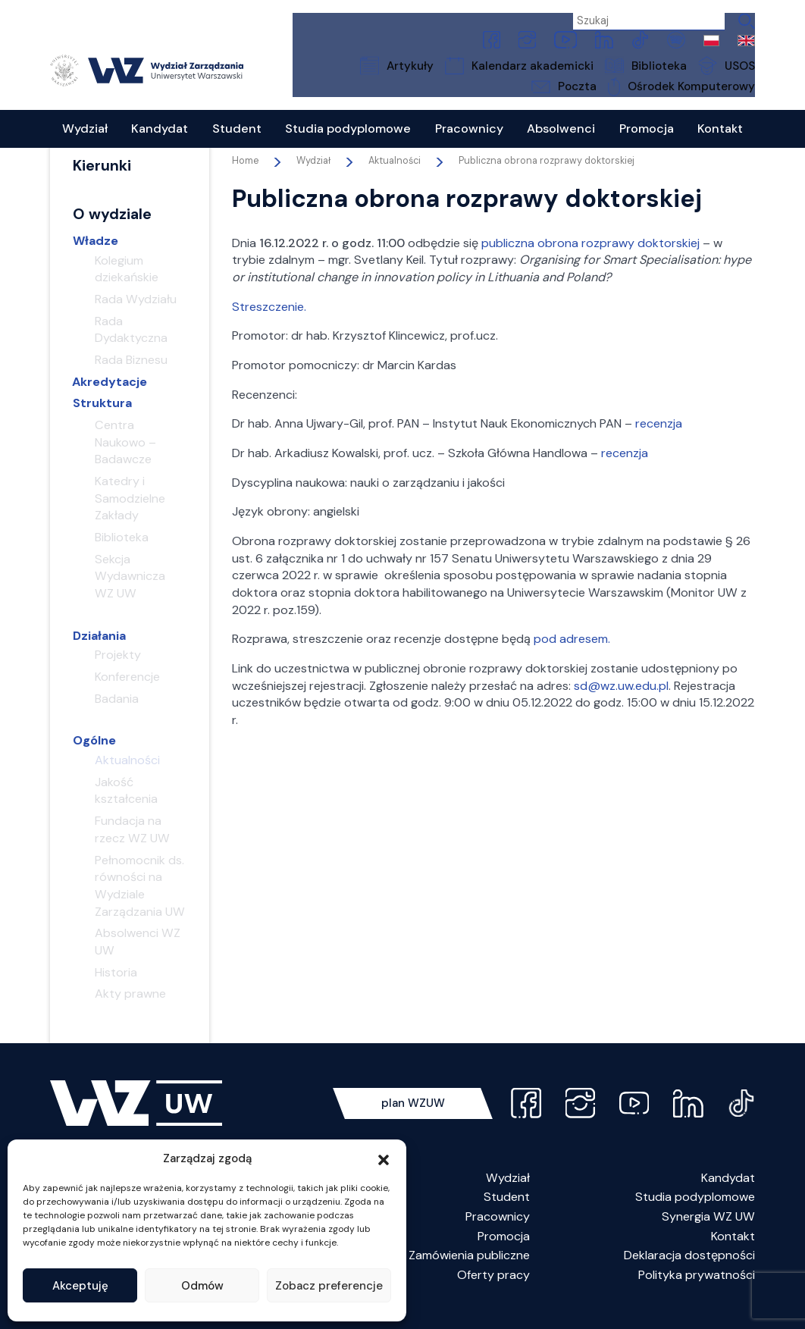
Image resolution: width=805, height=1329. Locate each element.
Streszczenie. (269, 324)
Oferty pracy (493, 1292)
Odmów (202, 1285)
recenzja (658, 441)
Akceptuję (80, 1285)
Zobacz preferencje (329, 1285)
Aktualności (394, 178)
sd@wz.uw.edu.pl (621, 703)
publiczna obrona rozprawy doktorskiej (590, 260)
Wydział (508, 1195)
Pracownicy (497, 1234)
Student (507, 1214)
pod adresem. (572, 657)
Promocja (504, 1254)
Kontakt (733, 1254)
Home (245, 178)
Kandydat (728, 1195)
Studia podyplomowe (695, 1214)
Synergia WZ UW (708, 1234)
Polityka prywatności (696, 1292)
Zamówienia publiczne (469, 1272)
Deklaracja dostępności (689, 1272)
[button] (383, 1158)
